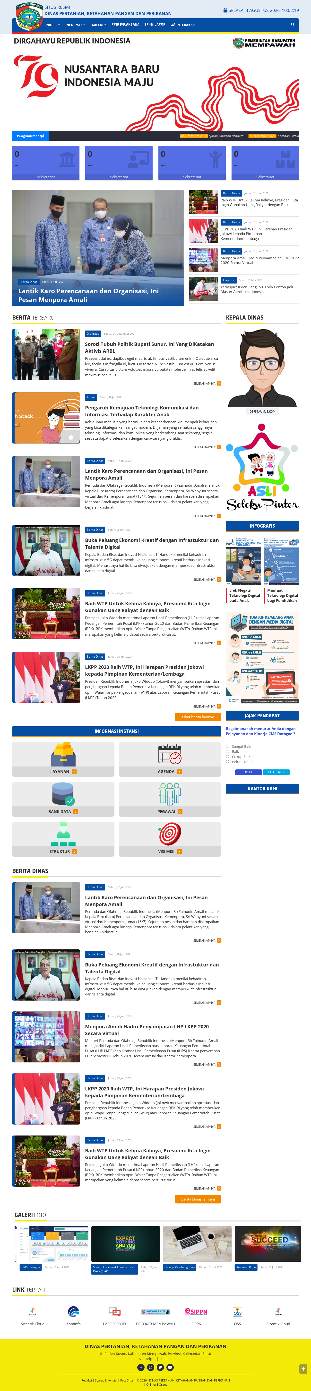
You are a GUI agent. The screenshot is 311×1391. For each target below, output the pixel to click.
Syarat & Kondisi (106, 1380)
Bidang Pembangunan (248, 1267)
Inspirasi (228, 280)
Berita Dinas (29, 282)
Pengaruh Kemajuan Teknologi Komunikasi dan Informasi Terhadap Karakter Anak (142, 411)
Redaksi (87, 1380)
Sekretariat (46, 176)
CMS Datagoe (27, 1267)
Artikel (91, 397)
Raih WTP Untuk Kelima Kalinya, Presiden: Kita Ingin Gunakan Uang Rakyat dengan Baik (148, 607)
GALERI (99, 25)
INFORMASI (76, 25)
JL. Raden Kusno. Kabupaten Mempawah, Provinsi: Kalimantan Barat (155, 1353)
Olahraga (93, 333)
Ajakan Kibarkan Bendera (236, 136)
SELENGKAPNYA (204, 383)
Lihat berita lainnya (198, 716)
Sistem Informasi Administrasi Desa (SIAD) (181, 1269)
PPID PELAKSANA (125, 24)
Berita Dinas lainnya (198, 1199)
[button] (303, 1369)
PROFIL (53, 25)
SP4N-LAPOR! (155, 24)
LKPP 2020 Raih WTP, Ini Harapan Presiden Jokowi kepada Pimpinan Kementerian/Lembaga (144, 670)
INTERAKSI (184, 25)
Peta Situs (127, 1380)
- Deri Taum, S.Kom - (262, 411)
